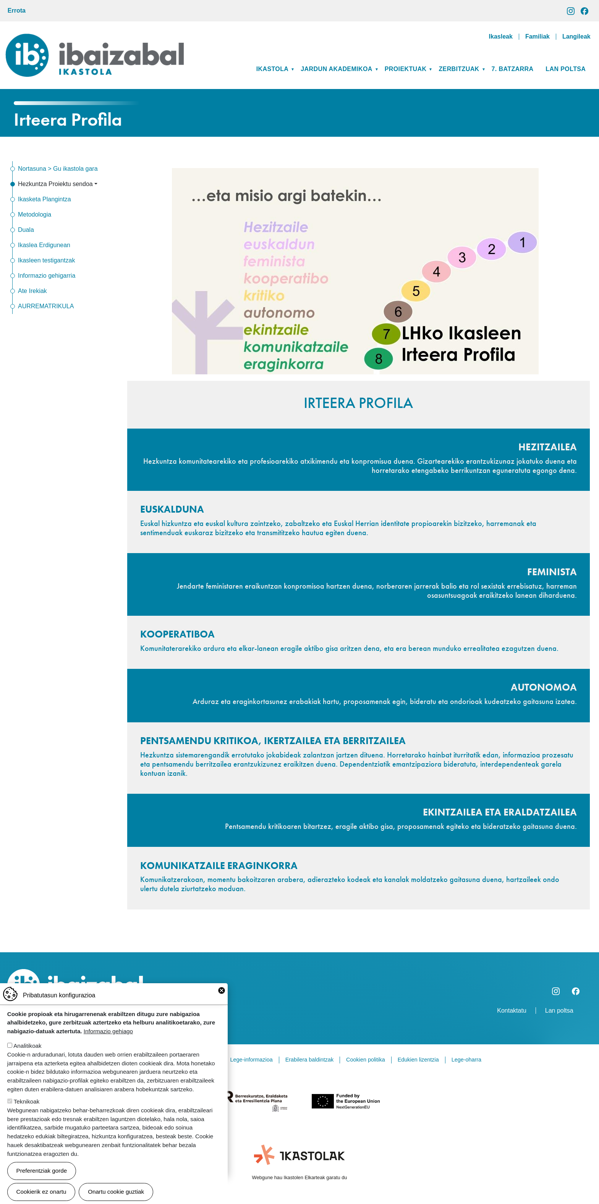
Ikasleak (501, 37)
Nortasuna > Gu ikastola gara (58, 168)
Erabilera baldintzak (309, 1060)
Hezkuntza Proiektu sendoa (55, 184)
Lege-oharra (466, 1060)
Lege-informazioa (251, 1060)
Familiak (537, 37)
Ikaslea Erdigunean (44, 245)
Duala (26, 230)
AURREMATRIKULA (46, 306)
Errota (17, 10)
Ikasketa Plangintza (44, 199)
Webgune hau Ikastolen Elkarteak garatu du (299, 1177)
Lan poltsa (566, 69)
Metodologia (34, 214)
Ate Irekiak (32, 291)
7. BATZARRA (513, 69)
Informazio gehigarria (46, 275)
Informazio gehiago (108, 1042)
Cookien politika (365, 1060)
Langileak (576, 37)
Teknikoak (27, 1113)
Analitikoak (27, 1057)
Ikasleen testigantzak (46, 260)
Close (221, 1002)
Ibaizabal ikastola (94, 39)
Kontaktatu (511, 1010)
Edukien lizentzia (418, 1060)
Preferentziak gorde (41, 1182)
